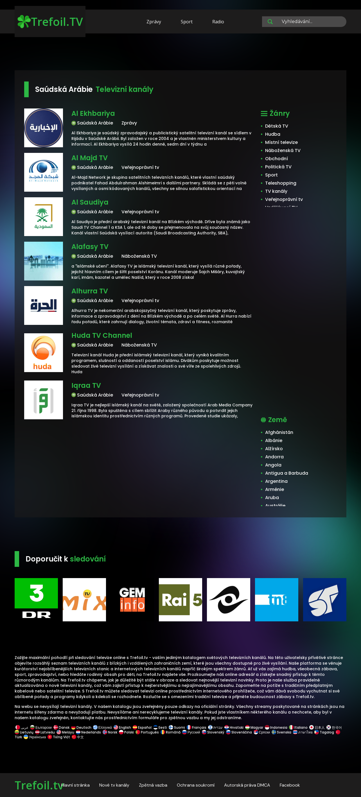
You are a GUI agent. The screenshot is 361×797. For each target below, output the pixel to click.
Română (170, 732)
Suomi (177, 727)
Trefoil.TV (50, 21)
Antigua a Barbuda (286, 473)
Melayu (65, 732)
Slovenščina (239, 732)
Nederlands (88, 732)
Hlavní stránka (75, 785)
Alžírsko (274, 448)
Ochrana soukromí (196, 785)
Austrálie (275, 505)
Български (41, 727)
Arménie (274, 489)
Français (196, 727)
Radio (218, 22)
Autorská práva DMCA (247, 785)
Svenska (281, 732)
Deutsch (81, 727)
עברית (215, 727)
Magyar (254, 727)
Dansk (61, 727)
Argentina (276, 481)
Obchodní (276, 158)
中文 (77, 737)
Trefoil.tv (39, 785)
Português (147, 732)
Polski (126, 732)
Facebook (290, 785)
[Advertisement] (180, 52)
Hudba (272, 134)
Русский (191, 732)
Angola (273, 465)
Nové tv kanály (114, 785)
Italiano (298, 727)
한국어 (334, 727)
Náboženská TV (283, 150)
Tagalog (324, 732)
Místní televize (281, 142)
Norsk (110, 732)
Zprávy (153, 22)
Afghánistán (279, 432)
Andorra (274, 457)
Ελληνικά (102, 727)
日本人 (317, 727)
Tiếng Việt (59, 737)
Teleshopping (280, 183)
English (122, 727)
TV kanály (276, 191)
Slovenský (213, 732)
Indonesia (276, 727)
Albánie (273, 440)
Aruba (272, 497)
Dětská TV (276, 126)
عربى (22, 727)
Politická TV (278, 167)
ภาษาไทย (302, 732)
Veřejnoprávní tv (284, 199)
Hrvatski (234, 727)
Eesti (160, 727)
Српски (262, 732)
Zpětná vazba (153, 785)
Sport (187, 22)
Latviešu (45, 732)
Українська (35, 737)
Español (142, 727)
